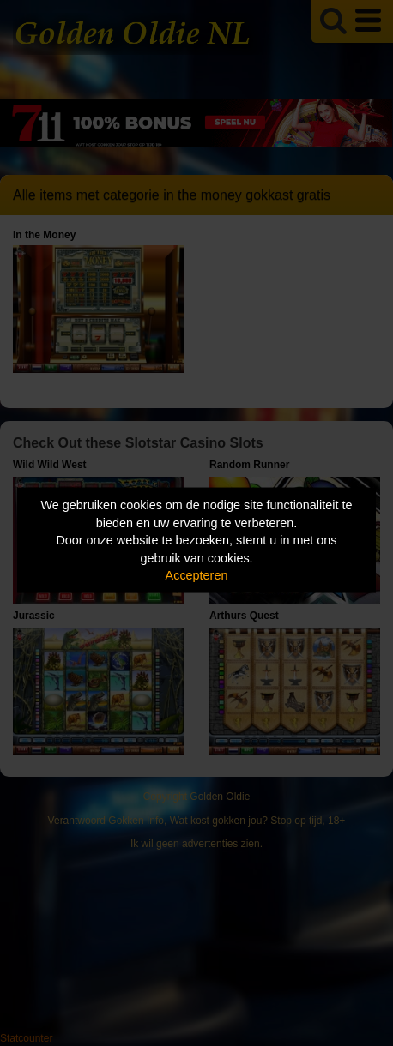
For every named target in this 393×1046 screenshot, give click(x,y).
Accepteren (197, 575)
